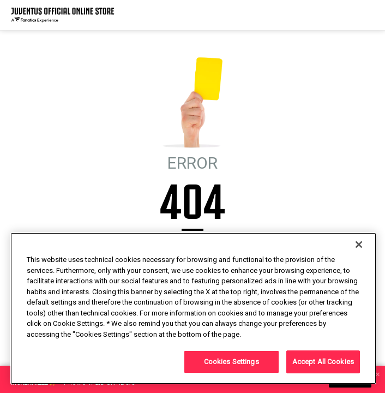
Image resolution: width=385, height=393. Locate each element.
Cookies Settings (231, 362)
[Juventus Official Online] (63, 15)
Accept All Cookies (323, 362)
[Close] (359, 245)
